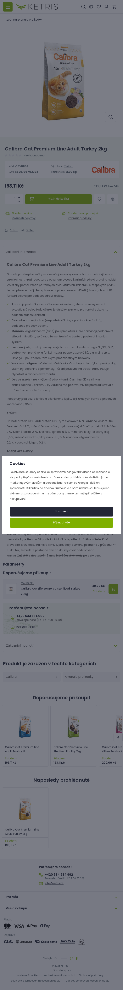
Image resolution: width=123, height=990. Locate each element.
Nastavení (61, 511)
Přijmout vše (61, 522)
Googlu (83, 483)
